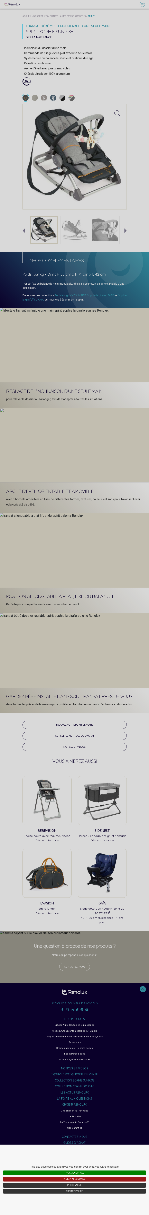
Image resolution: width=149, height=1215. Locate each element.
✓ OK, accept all (74, 1173)
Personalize (74, 1185)
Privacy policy (74, 1191)
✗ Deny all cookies (74, 1179)
